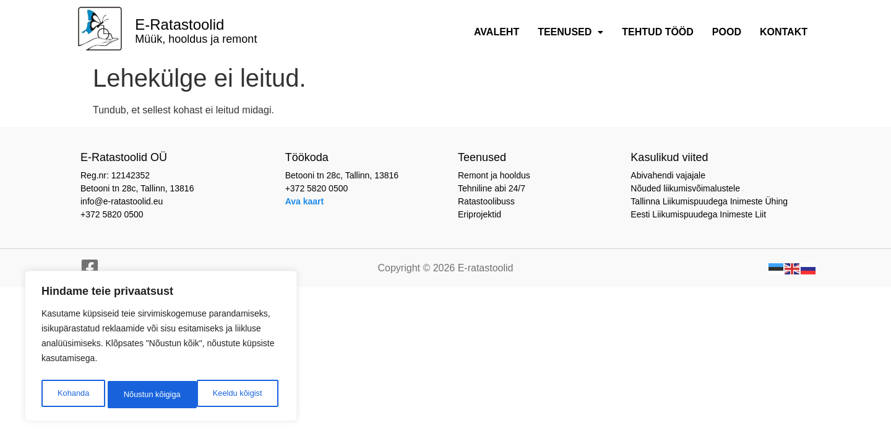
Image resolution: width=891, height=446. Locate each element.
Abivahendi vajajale (668, 175)
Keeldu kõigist (147, 395)
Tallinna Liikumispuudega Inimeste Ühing (709, 201)
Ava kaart (304, 201)
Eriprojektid (479, 214)
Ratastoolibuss (486, 201)
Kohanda (71, 395)
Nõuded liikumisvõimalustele (685, 188)
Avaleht (496, 32)
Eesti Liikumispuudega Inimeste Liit (698, 214)
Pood (726, 32)
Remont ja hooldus (494, 175)
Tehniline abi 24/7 (491, 188)
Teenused (570, 32)
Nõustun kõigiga (236, 395)
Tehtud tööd (658, 32)
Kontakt (783, 32)
